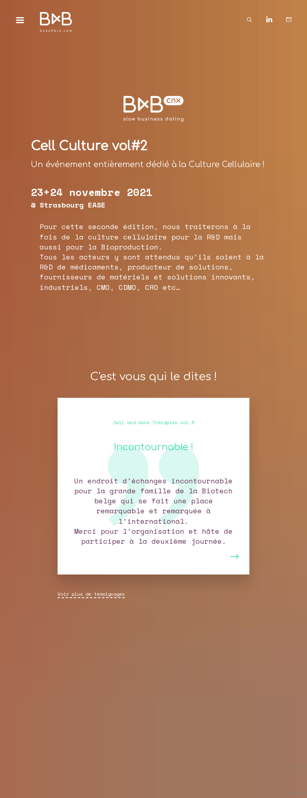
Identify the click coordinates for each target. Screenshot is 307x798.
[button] (77, 486)
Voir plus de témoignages (91, 594)
